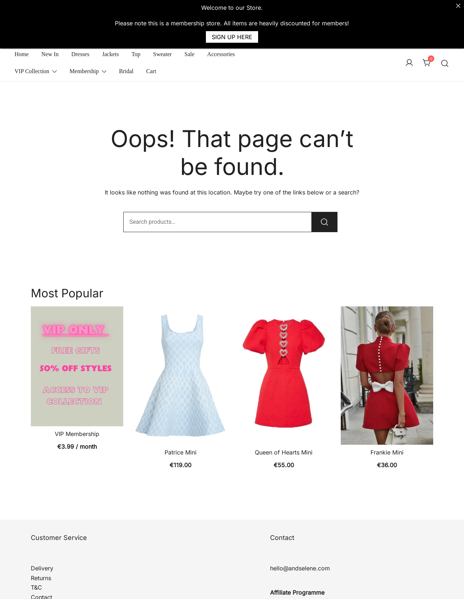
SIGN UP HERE (232, 37)
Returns (41, 554)
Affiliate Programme (297, 568)
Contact (41, 573)
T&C (36, 563)
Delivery (42, 544)
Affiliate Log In (290, 578)
